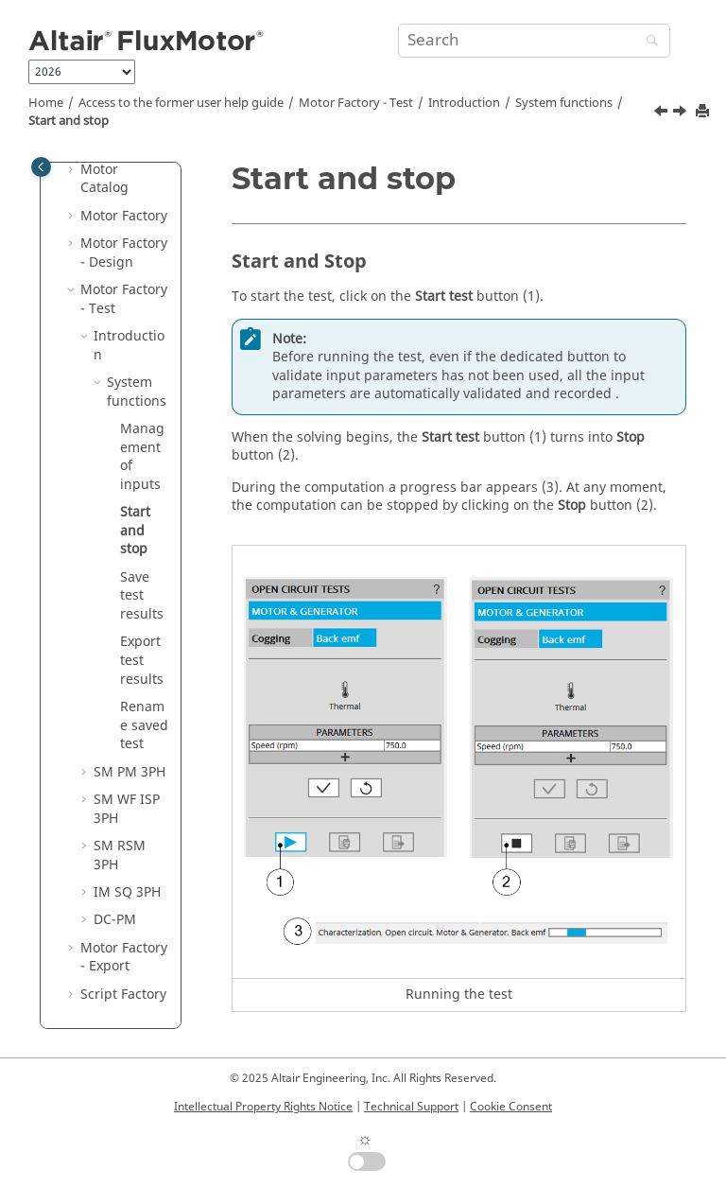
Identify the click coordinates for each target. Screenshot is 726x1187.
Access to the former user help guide (181, 103)
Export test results (142, 660)
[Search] (647, 42)
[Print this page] (704, 112)
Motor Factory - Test (356, 103)
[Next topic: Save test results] (681, 113)
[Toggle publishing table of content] (41, 167)
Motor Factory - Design (123, 253)
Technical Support (411, 1106)
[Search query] (534, 41)
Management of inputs (142, 457)
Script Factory (123, 994)
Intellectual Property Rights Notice (263, 1106)
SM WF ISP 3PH (127, 809)
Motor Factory (123, 216)
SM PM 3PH (129, 772)
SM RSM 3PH (120, 855)
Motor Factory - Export (123, 957)
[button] (72, 170)
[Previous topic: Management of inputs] (662, 113)
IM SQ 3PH (127, 892)
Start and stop (68, 121)
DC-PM (115, 920)
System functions (564, 103)
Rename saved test (144, 725)
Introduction (464, 103)
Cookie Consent (511, 1106)
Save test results (142, 595)
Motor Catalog (104, 179)
